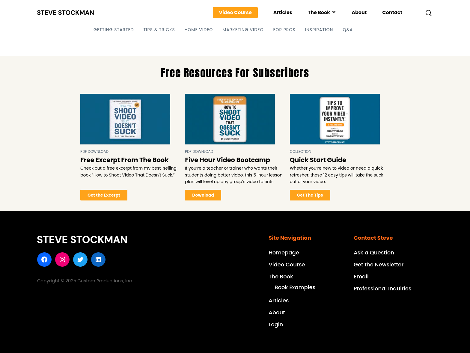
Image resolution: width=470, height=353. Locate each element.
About (359, 12)
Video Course (235, 12)
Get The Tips (310, 195)
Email (361, 276)
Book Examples (295, 287)
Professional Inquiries (382, 288)
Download (203, 195)
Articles (282, 12)
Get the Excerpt (104, 195)
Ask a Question (374, 252)
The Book (321, 12)
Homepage (284, 252)
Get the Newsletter (378, 264)
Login (276, 324)
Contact (392, 12)
